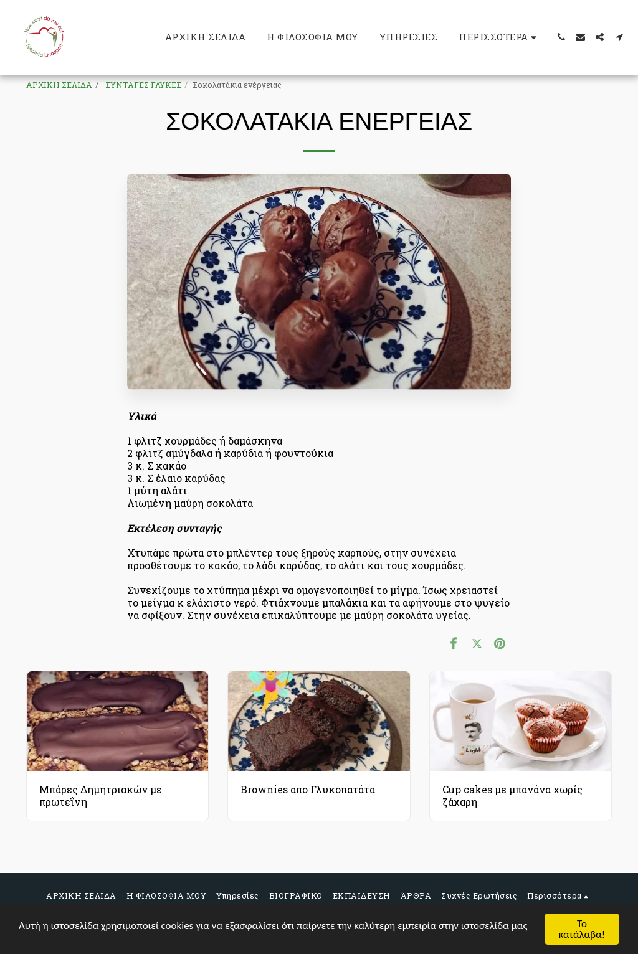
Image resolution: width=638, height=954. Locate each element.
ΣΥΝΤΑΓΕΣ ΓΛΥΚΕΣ (142, 85)
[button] (561, 37)
